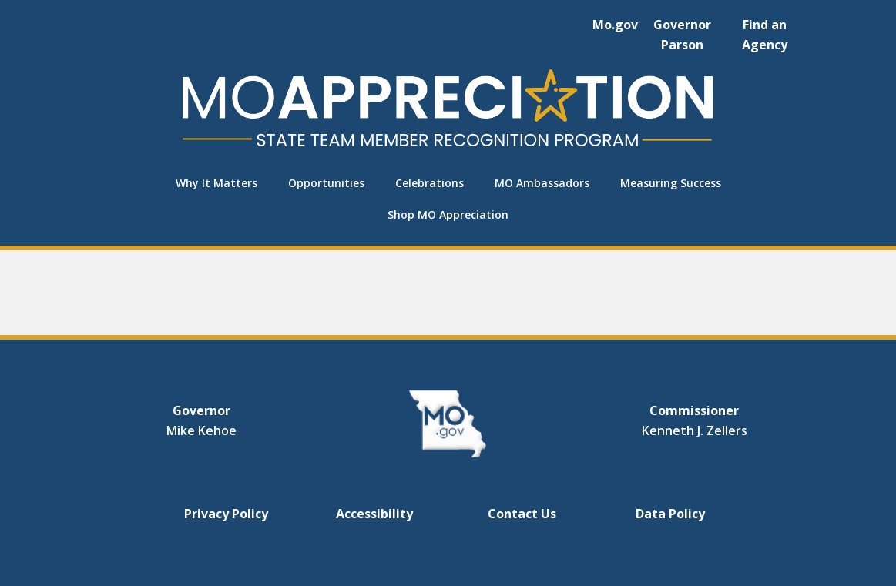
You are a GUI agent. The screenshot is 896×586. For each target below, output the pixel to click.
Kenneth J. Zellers (694, 430)
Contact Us (522, 513)
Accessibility (374, 513)
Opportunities (326, 183)
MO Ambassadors (542, 183)
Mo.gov (615, 24)
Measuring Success (670, 183)
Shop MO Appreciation (448, 214)
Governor (201, 410)
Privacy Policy (226, 513)
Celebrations (429, 183)
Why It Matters (216, 183)
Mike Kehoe (201, 430)
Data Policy (670, 513)
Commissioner (694, 410)
